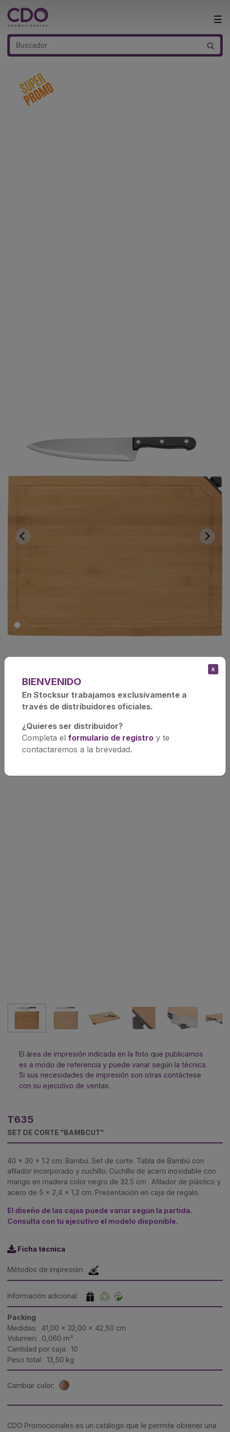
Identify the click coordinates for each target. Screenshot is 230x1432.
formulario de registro (110, 738)
